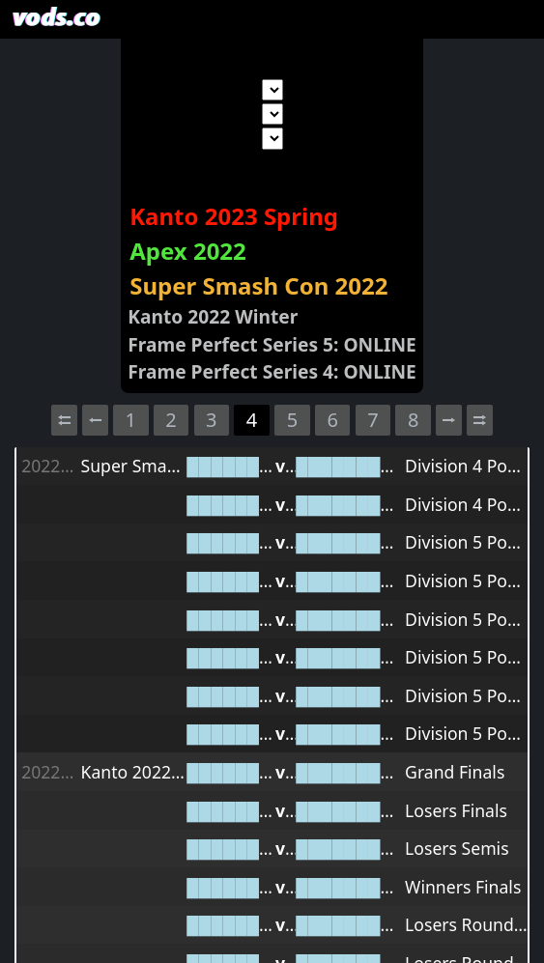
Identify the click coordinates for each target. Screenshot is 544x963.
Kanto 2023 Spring (233, 216)
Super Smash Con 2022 (258, 285)
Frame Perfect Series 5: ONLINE (272, 344)
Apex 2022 (187, 251)
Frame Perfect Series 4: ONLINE (272, 371)
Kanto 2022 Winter (213, 316)
